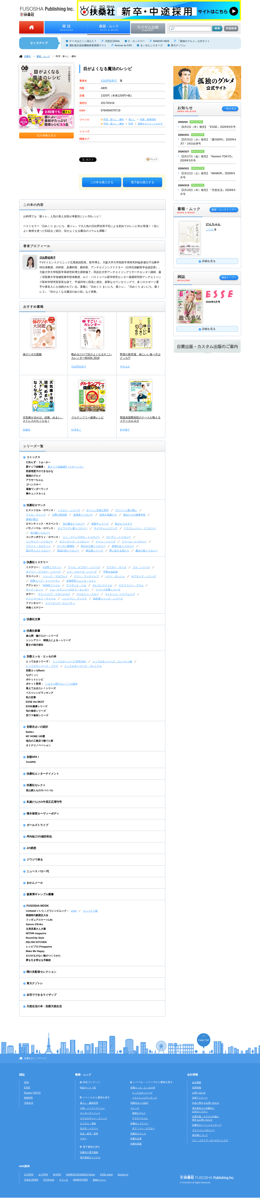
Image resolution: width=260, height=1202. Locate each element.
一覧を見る (230, 108)
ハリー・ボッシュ (115, 576)
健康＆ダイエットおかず (150, 123)
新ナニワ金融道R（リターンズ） (66, 466)
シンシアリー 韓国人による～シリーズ (48, 640)
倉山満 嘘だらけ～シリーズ (42, 635)
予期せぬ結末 (110, 571)
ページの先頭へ (203, 1041)
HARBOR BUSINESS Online (80, 1174)
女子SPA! (43, 1174)
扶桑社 (27, 56)
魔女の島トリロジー (147, 550)
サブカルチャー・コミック (93, 1118)
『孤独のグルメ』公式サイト (193, 41)
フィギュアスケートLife (39, 919)
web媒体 (24, 1166)
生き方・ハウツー (89, 1128)
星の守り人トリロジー (38, 550)
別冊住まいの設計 (37, 726)
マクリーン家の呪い (126, 510)
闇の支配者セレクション (41, 971)
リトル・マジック (36, 514)
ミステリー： (33, 567)
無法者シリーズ (94, 550)
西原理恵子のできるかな (39, 471)
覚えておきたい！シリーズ (41, 688)
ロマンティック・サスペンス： (43, 523)
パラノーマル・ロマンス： (41, 528)
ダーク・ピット (34, 589)
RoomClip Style (35, 937)
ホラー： (31, 594)
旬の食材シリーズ (36, 710)
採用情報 (196, 1087)
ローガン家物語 (65, 546)
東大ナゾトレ (178, 45)
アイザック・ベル (76, 585)
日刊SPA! (29, 1174)
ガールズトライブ (37, 825)
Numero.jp (123, 1174)
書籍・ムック (43, 56)
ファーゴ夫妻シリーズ (108, 589)
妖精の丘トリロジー (123, 546)
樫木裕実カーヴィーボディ (43, 813)
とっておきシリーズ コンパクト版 (112, 661)
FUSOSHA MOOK (38, 905)
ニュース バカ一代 (38, 871)
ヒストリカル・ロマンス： (41, 510)
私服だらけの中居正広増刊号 (44, 801)
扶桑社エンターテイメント (43, 773)
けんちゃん (213, 224)
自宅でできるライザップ (41, 994)
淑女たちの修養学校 (134, 514)
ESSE (27, 1087)
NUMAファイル (51, 585)
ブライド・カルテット (38, 546)
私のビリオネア (123, 523)
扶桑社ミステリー (37, 562)
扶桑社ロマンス (36, 505)
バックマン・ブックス (74, 598)
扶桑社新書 (33, 630)
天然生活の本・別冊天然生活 (44, 1006)
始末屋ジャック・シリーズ (108, 598)
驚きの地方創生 (34, 644)
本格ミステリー (34, 607)
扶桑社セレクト (36, 785)
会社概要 (196, 1082)
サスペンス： (33, 576)
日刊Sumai (48, 1180)
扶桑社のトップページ (35, 1058)
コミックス (33, 457)
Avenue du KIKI (123, 45)
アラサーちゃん (34, 480)
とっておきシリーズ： (38, 661)
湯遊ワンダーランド (37, 489)
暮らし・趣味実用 (89, 1103)
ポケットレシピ (34, 679)
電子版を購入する (142, 182)
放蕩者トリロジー (83, 514)
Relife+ (30, 732)
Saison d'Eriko (34, 924)
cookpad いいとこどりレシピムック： (47, 910)
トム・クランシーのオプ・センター (69, 589)
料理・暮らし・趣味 (66, 56)
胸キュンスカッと (36, 493)
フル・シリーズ (141, 567)
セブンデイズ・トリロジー (74, 541)
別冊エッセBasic (35, 670)
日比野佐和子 (109, 80)
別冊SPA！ (33, 757)
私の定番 (31, 697)
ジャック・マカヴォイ (55, 576)
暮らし (132, 119)
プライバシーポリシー (203, 1130)
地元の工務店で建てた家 (39, 740)
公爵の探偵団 (59, 514)
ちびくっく (32, 675)
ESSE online (106, 1174)
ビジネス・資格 (88, 1123)
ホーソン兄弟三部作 (97, 510)
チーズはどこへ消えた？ (83, 41)
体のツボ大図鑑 (32, 354)
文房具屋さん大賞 (36, 928)
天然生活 (28, 1103)
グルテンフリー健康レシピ (87, 417)
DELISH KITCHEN (36, 942)
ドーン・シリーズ (105, 541)
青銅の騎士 (32, 519)
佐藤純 (26, 429)
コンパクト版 (90, 910)
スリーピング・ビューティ (60, 603)
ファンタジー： (34, 603)
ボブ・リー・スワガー (143, 1128)
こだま (210, 229)
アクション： (33, 585)
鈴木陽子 (125, 429)
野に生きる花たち (119, 550)
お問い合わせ (199, 1093)
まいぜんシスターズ (151, 45)
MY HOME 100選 (35, 736)
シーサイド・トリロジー (39, 541)
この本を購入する (101, 182)
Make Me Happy (35, 951)
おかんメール (35, 882)
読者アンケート (200, 1097)
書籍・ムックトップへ (224, 209)
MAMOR (28, 1097)
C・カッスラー (136, 41)
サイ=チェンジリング (105, 528)
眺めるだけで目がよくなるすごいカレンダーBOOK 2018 (91, 356)
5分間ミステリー (52, 567)
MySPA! (57, 1174)
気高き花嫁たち (108, 514)
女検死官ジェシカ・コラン (81, 580)
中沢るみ (125, 366)
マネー (83, 1138)
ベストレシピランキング (39, 692)
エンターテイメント (90, 1113)
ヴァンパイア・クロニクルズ (54, 594)
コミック (134, 1108)
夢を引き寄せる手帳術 (38, 960)
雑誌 (22, 1074)
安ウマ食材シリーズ (37, 715)
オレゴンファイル (102, 585)
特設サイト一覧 (88, 1087)
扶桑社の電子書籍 (89, 1152)
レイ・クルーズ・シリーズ (82, 571)
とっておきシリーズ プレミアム (83, 666)
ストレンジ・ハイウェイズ (120, 594)
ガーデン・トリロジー (118, 537)
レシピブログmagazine (39, 946)
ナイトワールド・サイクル (41, 598)
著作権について (200, 1135)
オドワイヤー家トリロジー (72, 528)
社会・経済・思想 (89, 1133)
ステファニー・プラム (131, 585)
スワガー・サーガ (116, 567)
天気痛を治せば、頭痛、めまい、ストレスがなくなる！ (43, 419)
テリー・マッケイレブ (86, 576)
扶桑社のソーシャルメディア (206, 1125)
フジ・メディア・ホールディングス (210, 1140)
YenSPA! (31, 762)
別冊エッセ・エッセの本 (41, 656)
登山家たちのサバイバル (39, 790)
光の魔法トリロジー (74, 523)
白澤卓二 (76, 429)
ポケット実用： (34, 683)
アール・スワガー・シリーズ (84, 567)
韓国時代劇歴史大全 (37, 915)
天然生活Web (112, 41)
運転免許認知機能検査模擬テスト (87, 45)
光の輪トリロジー (40, 532)
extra (74, 910)
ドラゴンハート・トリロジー (140, 528)
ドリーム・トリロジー (134, 541)
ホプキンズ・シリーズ (143, 576)
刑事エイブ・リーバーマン (45, 580)
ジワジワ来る (35, 859)
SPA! (26, 1082)
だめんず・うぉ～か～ (38, 462)
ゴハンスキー (33, 484)
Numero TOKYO (32, 1093)
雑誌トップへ (228, 277)
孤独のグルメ (33, 475)
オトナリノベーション (38, 745)
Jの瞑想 (31, 848)
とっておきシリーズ (142, 1093)
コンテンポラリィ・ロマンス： (43, 537)
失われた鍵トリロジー (93, 546)
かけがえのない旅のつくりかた (43, 955)
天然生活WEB (31, 1180)
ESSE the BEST (35, 701)
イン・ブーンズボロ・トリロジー (81, 537)
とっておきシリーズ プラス (42, 666)
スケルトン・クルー (87, 594)
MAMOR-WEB (161, 41)
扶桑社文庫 (33, 619)
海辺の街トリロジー (68, 550)
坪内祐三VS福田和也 (39, 836)
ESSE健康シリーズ (36, 706)
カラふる (63, 1180)
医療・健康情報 (148, 119)
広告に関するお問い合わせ (205, 1103)
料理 (131, 123)
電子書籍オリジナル (90, 1157)
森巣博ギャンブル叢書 (40, 894)
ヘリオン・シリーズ (69, 510)
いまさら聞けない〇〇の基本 (61, 683)
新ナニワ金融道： (36, 466)
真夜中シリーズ (100, 523)
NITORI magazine (36, 933)
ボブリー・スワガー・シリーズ (43, 571)
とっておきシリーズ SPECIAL (69, 661)
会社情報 (192, 1074)
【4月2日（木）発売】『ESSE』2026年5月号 (208, 126)
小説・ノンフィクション (92, 1108)
